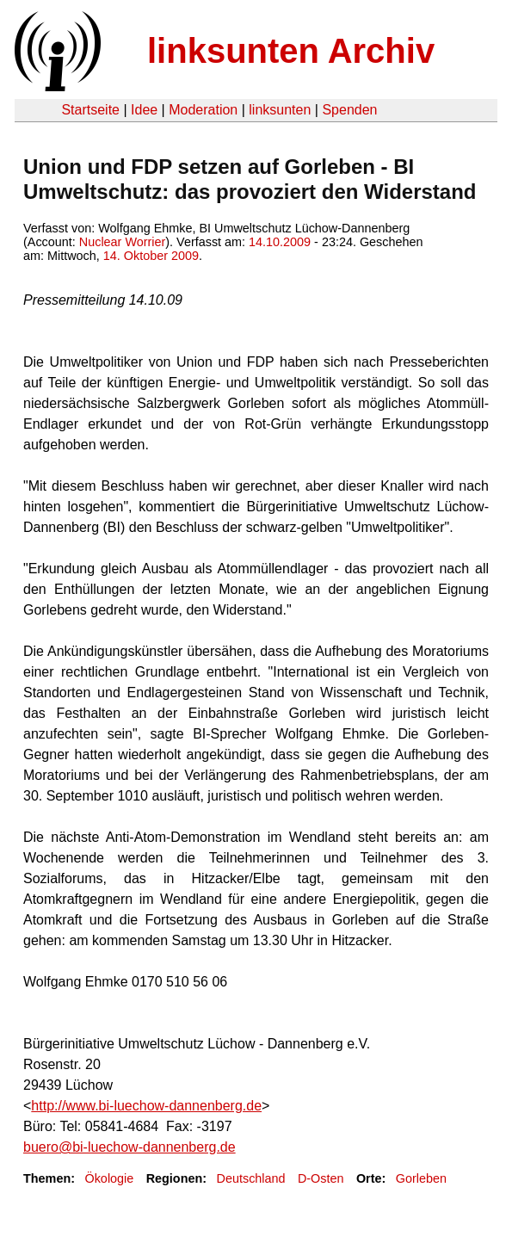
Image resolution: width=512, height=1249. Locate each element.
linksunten (280, 109)
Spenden (349, 109)
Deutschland (251, 1178)
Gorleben (421, 1178)
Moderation (203, 109)
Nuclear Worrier (122, 242)
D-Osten (321, 1178)
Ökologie (108, 1178)
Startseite (90, 109)
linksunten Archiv (291, 51)
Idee (144, 109)
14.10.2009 (280, 242)
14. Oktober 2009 (151, 256)
